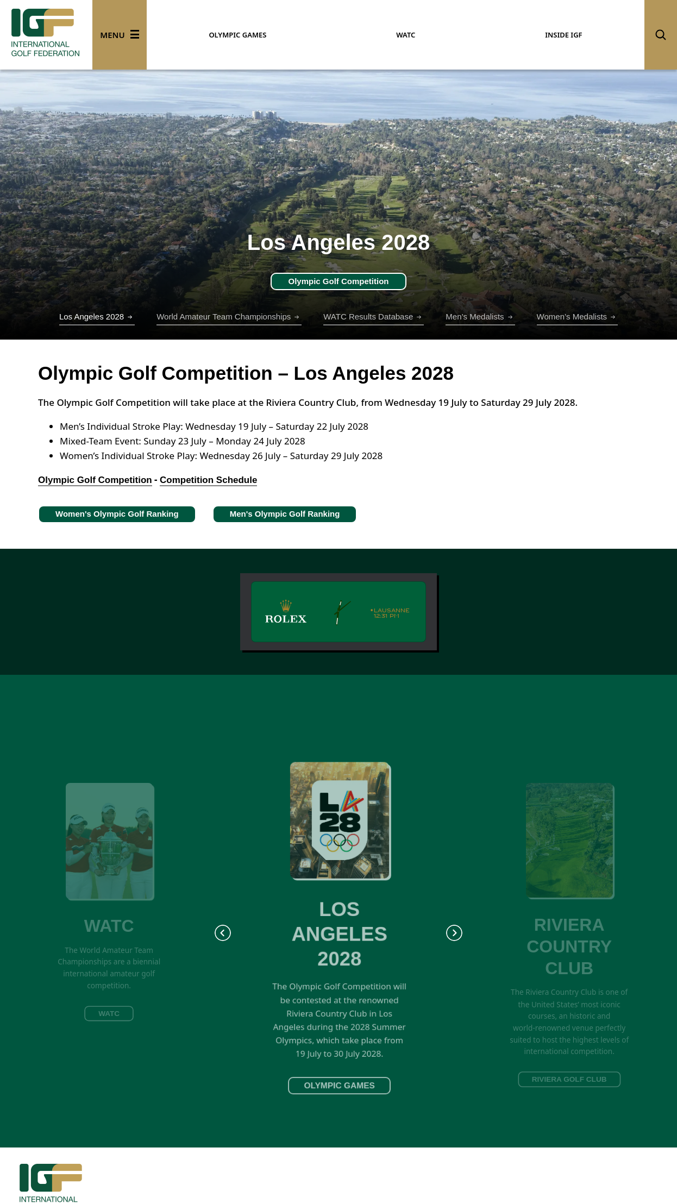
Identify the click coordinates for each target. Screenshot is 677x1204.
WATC (405, 35)
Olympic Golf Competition (338, 281)
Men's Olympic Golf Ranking (285, 513)
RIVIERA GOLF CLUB (569, 1079)
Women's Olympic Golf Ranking (117, 513)
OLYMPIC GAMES (237, 35)
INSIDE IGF (563, 35)
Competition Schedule (208, 480)
